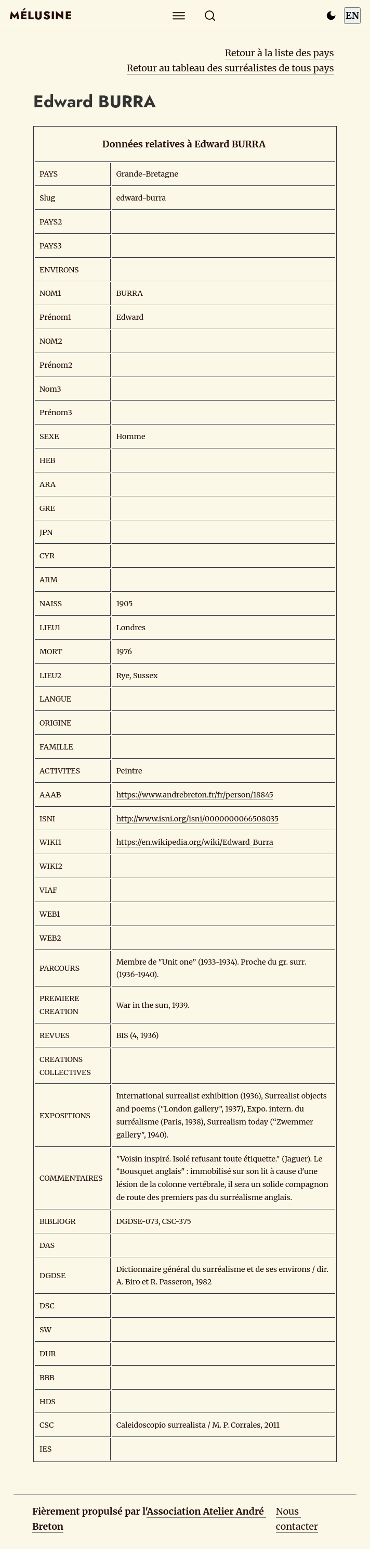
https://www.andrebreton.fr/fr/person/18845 (194, 795)
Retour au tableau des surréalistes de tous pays (230, 68)
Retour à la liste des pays (279, 53)
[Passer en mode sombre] (331, 15)
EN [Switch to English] (352, 15)
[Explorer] (179, 15)
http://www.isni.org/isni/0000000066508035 (197, 818)
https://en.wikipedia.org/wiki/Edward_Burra (194, 842)
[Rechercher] (210, 15)
